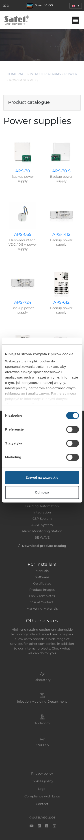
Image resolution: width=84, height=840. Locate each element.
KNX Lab (42, 745)
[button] (75, 20)
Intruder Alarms (45, 74)
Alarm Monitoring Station (42, 531)
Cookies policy (42, 781)
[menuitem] (75, 6)
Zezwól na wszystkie (42, 477)
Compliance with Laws (42, 796)
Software (42, 577)
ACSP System (42, 525)
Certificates (42, 583)
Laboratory (42, 680)
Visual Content (42, 602)
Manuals (42, 571)
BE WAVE (42, 537)
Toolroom (42, 723)
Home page (16, 74)
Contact (42, 804)
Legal (42, 789)
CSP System (42, 519)
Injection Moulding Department (42, 701)
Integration (42, 512)
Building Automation (42, 506)
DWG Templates (42, 596)
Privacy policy (42, 773)
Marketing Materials (42, 608)
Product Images (42, 590)
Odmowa (42, 492)
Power (70, 74)
